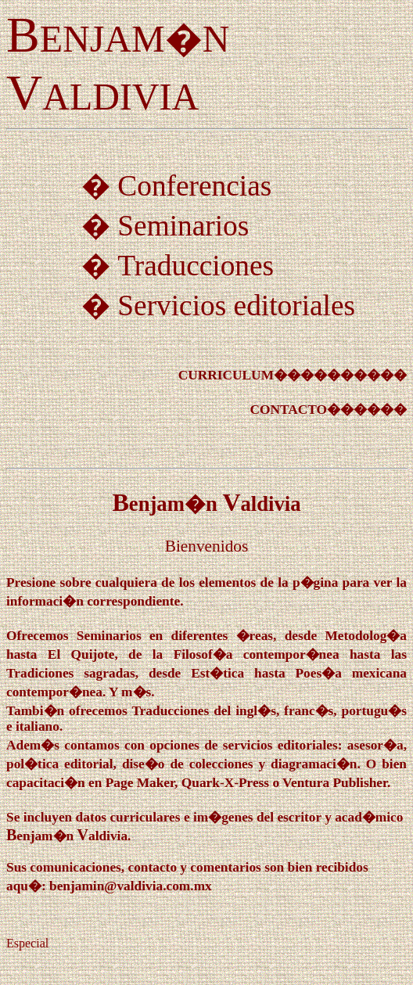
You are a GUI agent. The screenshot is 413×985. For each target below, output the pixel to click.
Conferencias (194, 186)
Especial (27, 943)
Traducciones (195, 266)
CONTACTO (288, 409)
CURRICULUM (226, 375)
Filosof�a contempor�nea (256, 654)
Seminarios (183, 226)
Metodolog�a (366, 635)
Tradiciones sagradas (70, 673)
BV (206, 502)
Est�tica (217, 673)
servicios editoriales (280, 745)
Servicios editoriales (236, 305)
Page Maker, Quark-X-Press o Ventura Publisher (246, 782)
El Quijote (81, 654)
